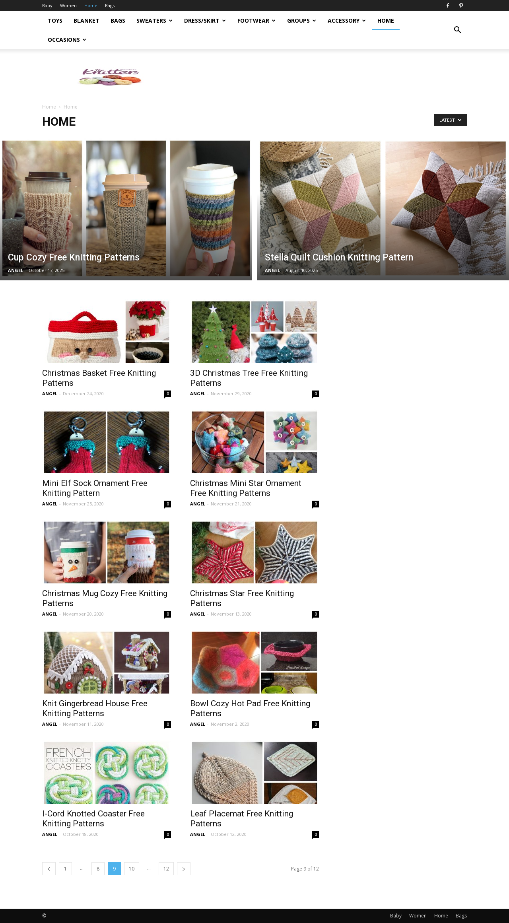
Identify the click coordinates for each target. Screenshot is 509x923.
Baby (47, 5)
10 (131, 868)
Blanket (86, 20)
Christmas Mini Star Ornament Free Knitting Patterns (245, 488)
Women (68, 5)
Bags (110, 5)
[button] (457, 30)
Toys (55, 20)
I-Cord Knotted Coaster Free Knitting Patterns (93, 818)
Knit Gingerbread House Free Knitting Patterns (95, 708)
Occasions (67, 39)
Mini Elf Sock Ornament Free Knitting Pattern (95, 488)
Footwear (256, 20)
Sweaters (154, 20)
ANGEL (15, 270)
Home (90, 5)
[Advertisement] (322, 77)
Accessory (347, 20)
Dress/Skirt (205, 20)
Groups (301, 20)
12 (166, 868)
